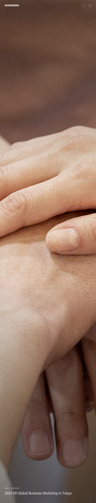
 (13, 5)
